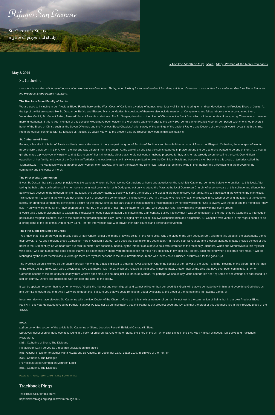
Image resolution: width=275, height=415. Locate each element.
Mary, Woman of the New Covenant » (242, 64)
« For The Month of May (187, 64)
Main (210, 64)
